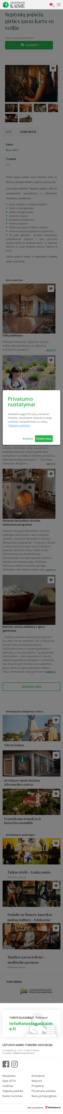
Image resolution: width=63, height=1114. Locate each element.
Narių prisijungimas (44, 1096)
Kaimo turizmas (13, 1096)
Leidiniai (8, 1086)
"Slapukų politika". (19, 425)
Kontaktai (38, 1076)
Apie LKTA (9, 1081)
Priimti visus (44, 438)
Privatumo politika (44, 1091)
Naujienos (9, 1076)
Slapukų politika (13, 1091)
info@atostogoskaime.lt (31, 1026)
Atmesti (28, 438)
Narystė (37, 1081)
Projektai (38, 1086)
